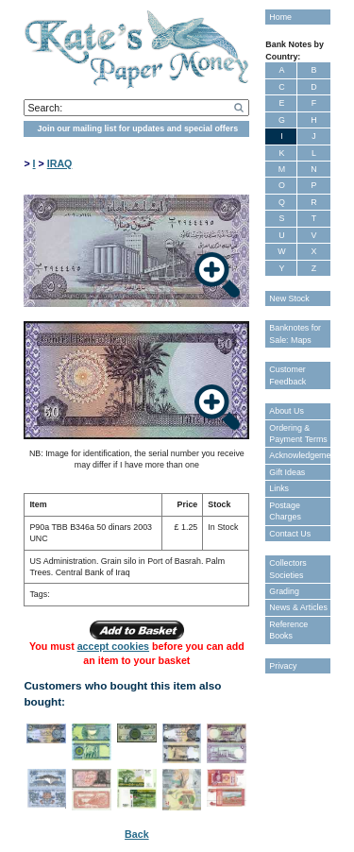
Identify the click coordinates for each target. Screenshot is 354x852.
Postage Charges (285, 511)
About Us (286, 411)
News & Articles (298, 607)
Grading (284, 591)
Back (136, 834)
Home (280, 17)
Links (279, 488)
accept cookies (113, 646)
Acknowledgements (299, 455)
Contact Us (290, 533)
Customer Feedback (287, 375)
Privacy (282, 666)
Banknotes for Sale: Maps (295, 333)
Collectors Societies (287, 568)
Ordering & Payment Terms (298, 433)
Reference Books (288, 630)
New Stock (289, 298)
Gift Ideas (287, 472)
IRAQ (60, 163)
